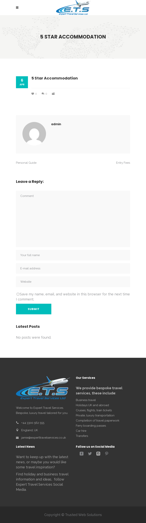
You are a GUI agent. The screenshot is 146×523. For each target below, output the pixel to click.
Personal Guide (26, 162)
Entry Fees (123, 162)
